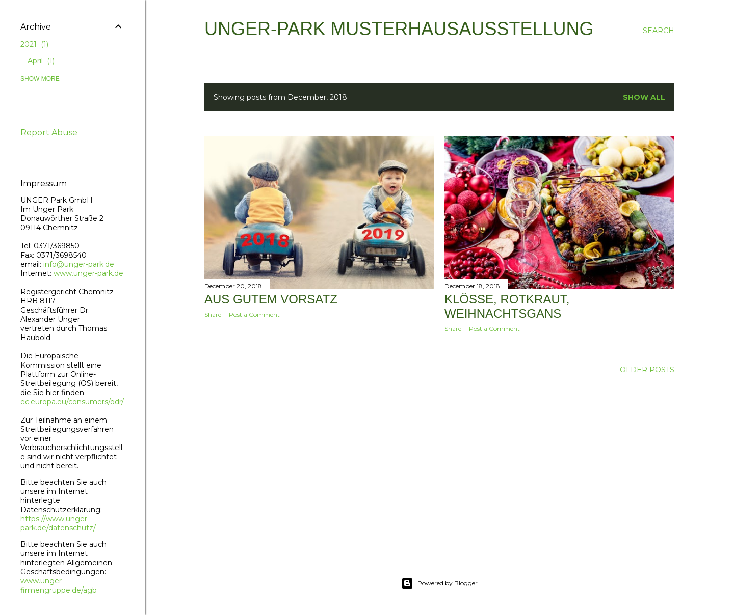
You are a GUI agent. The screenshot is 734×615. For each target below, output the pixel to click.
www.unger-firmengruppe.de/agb (58, 585)
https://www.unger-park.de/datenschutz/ (58, 523)
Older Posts (647, 369)
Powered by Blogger (439, 583)
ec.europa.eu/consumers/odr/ (71, 401)
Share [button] (212, 314)
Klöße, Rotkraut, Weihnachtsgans (506, 306)
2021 (34, 44)
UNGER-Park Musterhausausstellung (398, 28)
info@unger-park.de (77, 264)
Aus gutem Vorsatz (270, 299)
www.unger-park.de (88, 273)
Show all (644, 97)
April (41, 60)
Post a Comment (254, 314)
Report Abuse (48, 132)
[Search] (658, 30)
